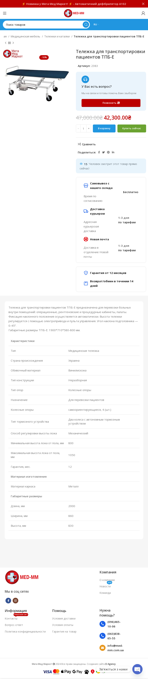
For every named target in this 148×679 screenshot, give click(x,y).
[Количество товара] (83, 128)
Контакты (16, 617)
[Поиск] (46, 25)
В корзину (104, 128)
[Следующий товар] (13, 43)
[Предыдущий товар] (6, 43)
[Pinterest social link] (108, 152)
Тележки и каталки (57, 36)
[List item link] (111, 624)
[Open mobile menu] (4, 13)
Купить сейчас (131, 128)
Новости (105, 585)
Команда (105, 593)
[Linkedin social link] (113, 152)
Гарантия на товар (64, 631)
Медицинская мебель (26, 36)
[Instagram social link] (15, 600)
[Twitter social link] (103, 152)
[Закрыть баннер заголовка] (143, 4)
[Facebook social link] (99, 152)
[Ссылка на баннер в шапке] (68, 4)
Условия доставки (64, 618)
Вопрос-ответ (14, 625)
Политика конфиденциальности (25, 631)
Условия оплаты (62, 625)
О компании (107, 580)
